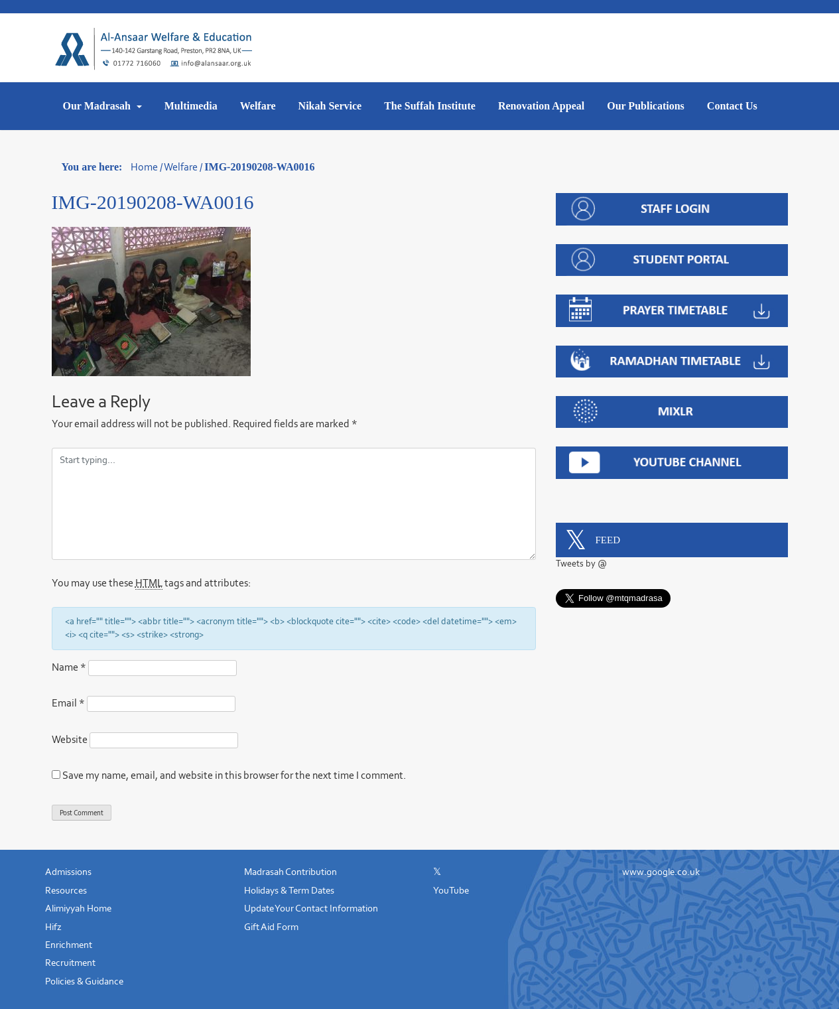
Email (68, 703)
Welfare (258, 105)
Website (70, 739)
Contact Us (732, 105)
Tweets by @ (581, 563)
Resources (66, 890)
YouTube (451, 890)
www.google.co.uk (661, 872)
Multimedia (191, 105)
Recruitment (70, 963)
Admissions (68, 872)
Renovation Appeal (541, 105)
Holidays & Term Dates (289, 890)
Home (144, 167)
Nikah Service (330, 105)
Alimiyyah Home (78, 908)
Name (69, 667)
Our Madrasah (98, 105)
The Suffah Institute (430, 105)
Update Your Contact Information (311, 908)
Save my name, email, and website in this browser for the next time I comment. (234, 775)
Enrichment (68, 945)
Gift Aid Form (271, 927)
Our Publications (645, 105)
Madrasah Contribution (290, 872)
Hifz (53, 927)
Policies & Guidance (84, 981)
